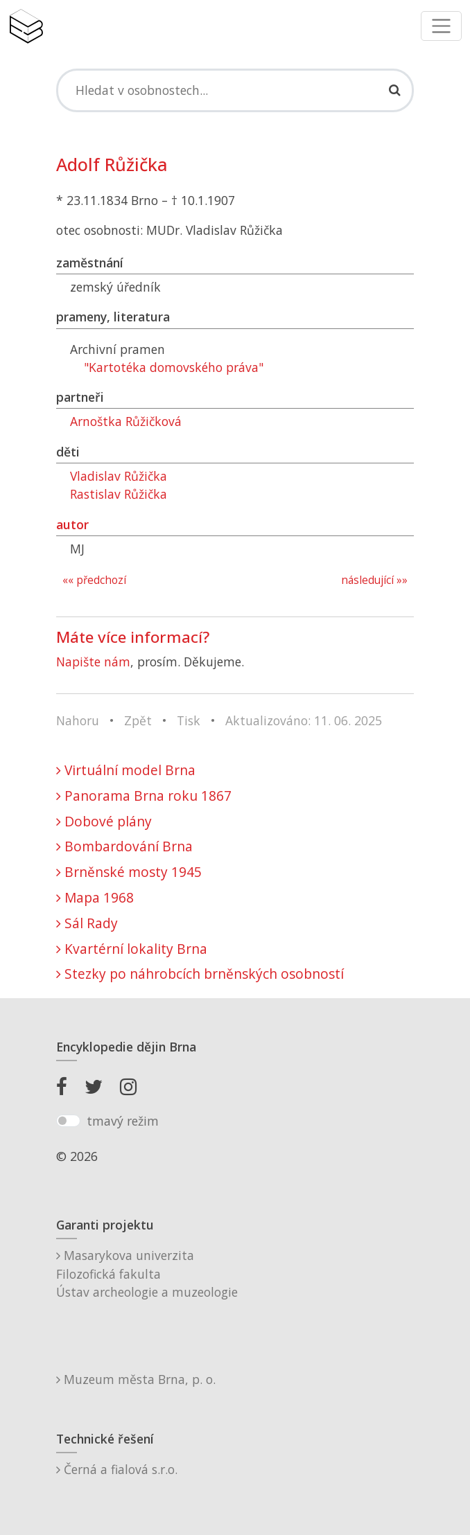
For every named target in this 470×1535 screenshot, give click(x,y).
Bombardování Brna (124, 846)
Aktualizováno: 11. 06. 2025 (303, 720)
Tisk (188, 720)
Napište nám (93, 661)
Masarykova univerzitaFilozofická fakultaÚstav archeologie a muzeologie (147, 1273)
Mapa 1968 (95, 897)
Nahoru (77, 720)
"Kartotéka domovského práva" (173, 367)
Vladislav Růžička (118, 476)
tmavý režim (123, 1120)
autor (72, 524)
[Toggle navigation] (441, 26)
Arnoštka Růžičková (126, 421)
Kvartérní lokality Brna (131, 948)
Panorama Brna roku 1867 (144, 795)
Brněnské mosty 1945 (129, 871)
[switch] (68, 1121)
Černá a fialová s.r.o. (116, 1469)
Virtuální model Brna (125, 770)
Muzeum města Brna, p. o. (136, 1379)
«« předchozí (94, 580)
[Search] (235, 90)
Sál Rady (87, 923)
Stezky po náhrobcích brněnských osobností (200, 973)
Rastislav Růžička (118, 494)
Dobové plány (104, 821)
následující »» (374, 580)
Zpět (138, 720)
